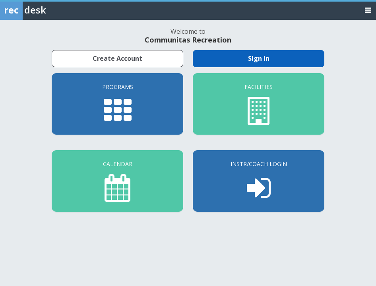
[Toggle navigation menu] (368, 10)
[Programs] (117, 104)
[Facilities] (258, 104)
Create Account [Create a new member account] (117, 58)
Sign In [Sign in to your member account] (258, 58)
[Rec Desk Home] (43, 10)
